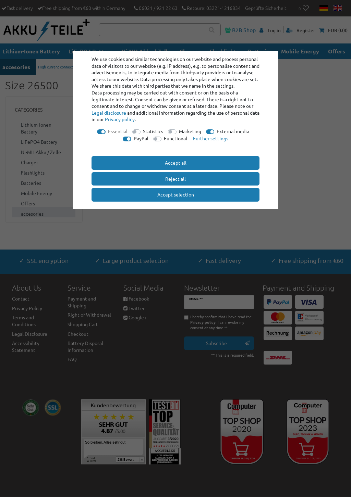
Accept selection (175, 194)
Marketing (190, 131)
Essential (118, 131)
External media (233, 131)
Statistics (153, 131)
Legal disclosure (109, 113)
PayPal (141, 138)
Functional (175, 138)
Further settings (210, 138)
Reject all (175, 179)
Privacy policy (120, 119)
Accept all (175, 163)
